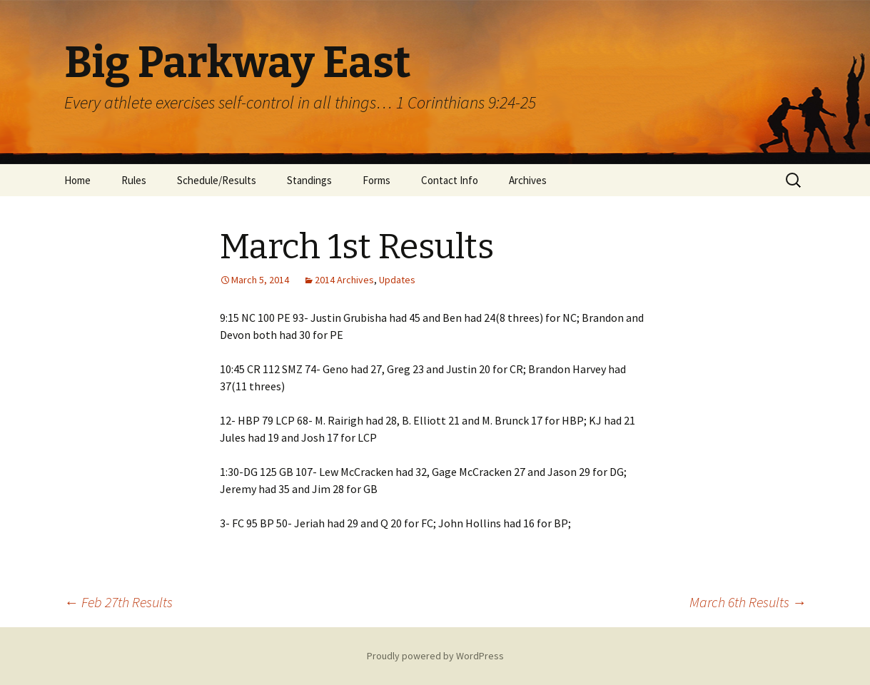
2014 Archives (344, 279)
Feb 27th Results (118, 602)
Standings (309, 180)
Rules (133, 180)
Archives (528, 180)
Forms (376, 180)
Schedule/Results (216, 180)
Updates (397, 279)
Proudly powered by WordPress (435, 655)
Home (77, 180)
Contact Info (449, 180)
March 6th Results (747, 602)
